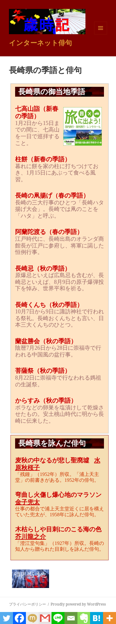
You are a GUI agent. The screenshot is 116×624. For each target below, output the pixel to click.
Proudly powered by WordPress (78, 604)
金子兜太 (27, 502)
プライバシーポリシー (27, 604)
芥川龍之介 (30, 536)
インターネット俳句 (40, 42)
